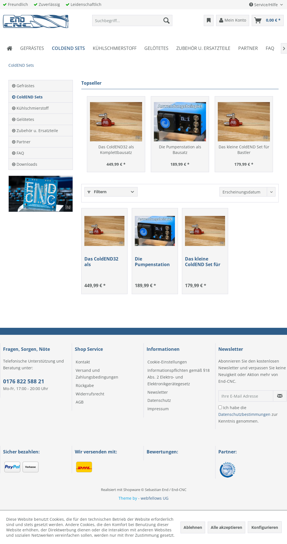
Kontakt (83, 362)
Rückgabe (85, 385)
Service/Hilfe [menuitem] (264, 4)
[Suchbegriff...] (132, 20)
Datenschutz (159, 400)
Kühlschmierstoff (30, 108)
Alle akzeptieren (226, 527)
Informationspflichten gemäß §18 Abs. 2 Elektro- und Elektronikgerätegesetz (178, 377)
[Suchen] (166, 20)
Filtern (97, 191)
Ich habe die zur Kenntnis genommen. (248, 414)
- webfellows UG (153, 498)
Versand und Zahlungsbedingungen (97, 374)
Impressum (158, 408)
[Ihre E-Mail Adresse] (245, 396)
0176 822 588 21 (23, 381)
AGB (80, 402)
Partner (21, 141)
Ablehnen (193, 527)
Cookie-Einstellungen (167, 362)
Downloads (24, 164)
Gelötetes (23, 119)
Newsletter (157, 392)
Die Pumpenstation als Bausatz (180, 149)
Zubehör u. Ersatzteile (35, 130)
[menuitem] (132, 20)
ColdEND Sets (27, 97)
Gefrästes (23, 85)
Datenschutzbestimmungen (244, 414)
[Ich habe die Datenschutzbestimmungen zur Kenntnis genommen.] (220, 407)
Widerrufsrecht (90, 394)
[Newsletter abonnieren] (280, 396)
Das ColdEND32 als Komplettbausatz (116, 149)
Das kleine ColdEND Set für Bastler (244, 149)
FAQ (18, 153)
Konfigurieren (264, 527)
